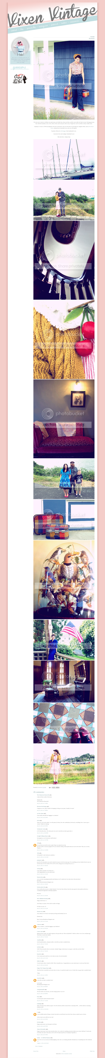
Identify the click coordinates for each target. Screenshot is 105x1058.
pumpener (39, 860)
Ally (38, 853)
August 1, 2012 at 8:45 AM (43, 1043)
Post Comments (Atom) (67, 1053)
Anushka (39, 940)
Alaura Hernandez (41, 1029)
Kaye (38, 996)
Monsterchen (40, 877)
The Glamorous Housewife (43, 795)
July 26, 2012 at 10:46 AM (42, 1009)
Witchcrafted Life (41, 887)
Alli (38, 843)
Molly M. (39, 961)
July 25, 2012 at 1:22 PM (42, 975)
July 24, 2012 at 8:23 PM (42, 817)
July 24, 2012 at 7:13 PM (42, 803)
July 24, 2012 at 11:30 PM (42, 850)
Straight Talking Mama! (42, 836)
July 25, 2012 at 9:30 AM (42, 965)
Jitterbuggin (63, 131)
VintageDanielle (40, 989)
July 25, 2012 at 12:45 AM (42, 857)
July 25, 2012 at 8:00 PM (42, 986)
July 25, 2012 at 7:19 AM (42, 944)
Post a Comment (38, 1046)
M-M (38, 820)
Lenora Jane (40, 931)
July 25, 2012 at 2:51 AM (42, 908)
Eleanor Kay (40, 911)
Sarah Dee (39, 978)
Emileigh (39, 1003)
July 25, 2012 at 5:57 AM (42, 921)
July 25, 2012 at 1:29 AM (42, 884)
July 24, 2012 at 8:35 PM (42, 826)
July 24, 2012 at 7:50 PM (42, 810)
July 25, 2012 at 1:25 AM (42, 874)
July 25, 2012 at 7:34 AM (42, 951)
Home (64, 1051)
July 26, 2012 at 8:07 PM (42, 1026)
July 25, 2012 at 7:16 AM (42, 936)
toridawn (39, 947)
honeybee (39, 954)
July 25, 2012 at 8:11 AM (42, 958)
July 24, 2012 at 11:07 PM (42, 840)
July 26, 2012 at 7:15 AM (42, 1000)
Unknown (39, 924)
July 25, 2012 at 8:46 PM (42, 993)
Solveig (38, 868)
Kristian (39, 1022)
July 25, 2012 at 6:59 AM (42, 928)
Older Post (92, 1051)
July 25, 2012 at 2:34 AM (42, 895)
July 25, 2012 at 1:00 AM (42, 865)
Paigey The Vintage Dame (43, 968)
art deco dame (40, 813)
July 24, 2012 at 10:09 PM (42, 833)
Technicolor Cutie (41, 829)
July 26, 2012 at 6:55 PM (42, 1019)
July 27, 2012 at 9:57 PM (42, 1034)
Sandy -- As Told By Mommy (43, 1037)
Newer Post (35, 1051)
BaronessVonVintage (41, 806)
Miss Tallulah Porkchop (42, 898)
